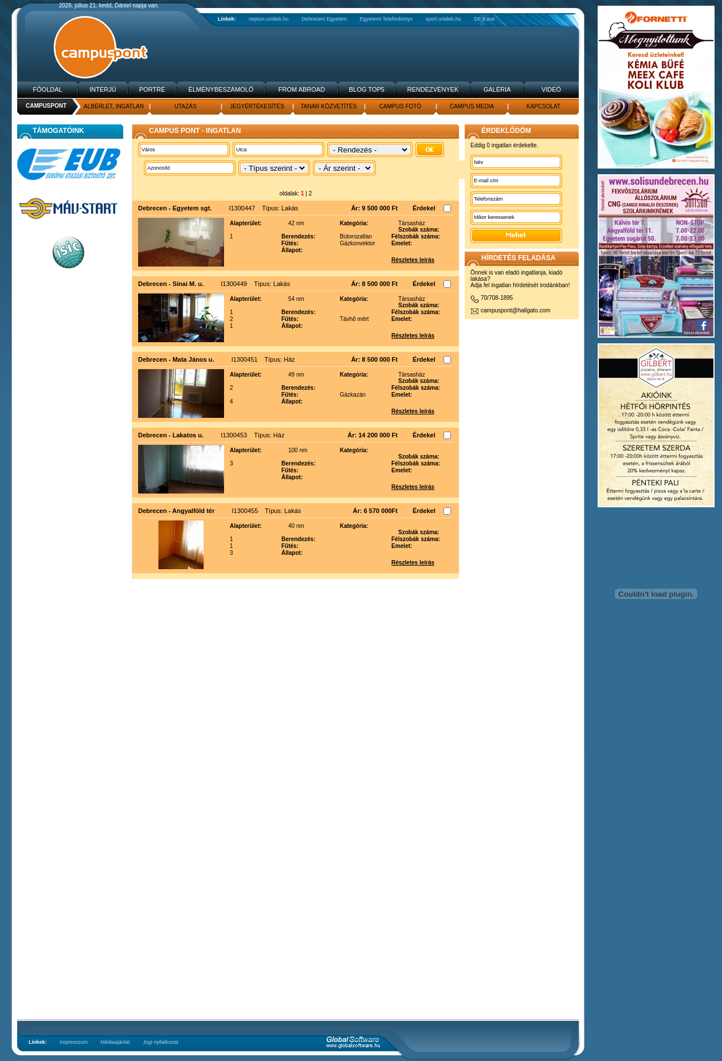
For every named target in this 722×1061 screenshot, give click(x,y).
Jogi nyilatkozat (160, 1042)
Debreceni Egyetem (324, 19)
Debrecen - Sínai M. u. (170, 283)
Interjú (102, 89)
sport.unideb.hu (443, 19)
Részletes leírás (412, 260)
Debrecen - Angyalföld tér (176, 510)
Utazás (185, 106)
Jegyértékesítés (257, 106)
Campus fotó (400, 106)
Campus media (472, 106)
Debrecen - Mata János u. (176, 359)
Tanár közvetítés (328, 106)
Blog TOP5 (366, 89)
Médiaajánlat (115, 1042)
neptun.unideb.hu (269, 19)
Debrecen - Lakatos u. (170, 435)
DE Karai (484, 19)
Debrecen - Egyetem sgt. (174, 208)
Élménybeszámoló (221, 89)
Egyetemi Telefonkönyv (386, 19)
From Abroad (301, 89)
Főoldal (47, 89)
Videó (551, 89)
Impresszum (74, 1042)
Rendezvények (433, 89)
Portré (152, 89)
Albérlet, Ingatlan (114, 106)
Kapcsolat (543, 106)
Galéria (497, 89)
